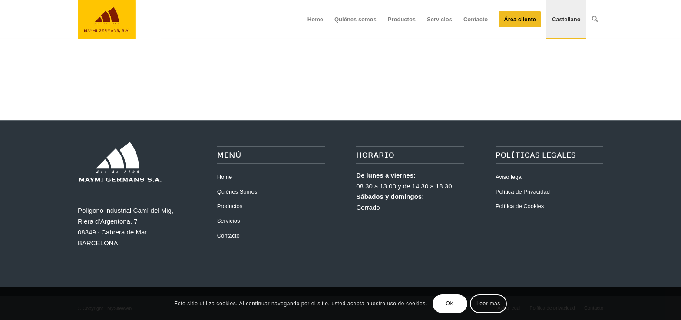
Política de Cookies (520, 206)
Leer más (488, 303)
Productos (230, 206)
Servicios (228, 221)
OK (450, 303)
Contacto (228, 235)
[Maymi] (119, 19)
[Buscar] (594, 19)
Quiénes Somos (237, 191)
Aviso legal (509, 177)
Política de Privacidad (523, 191)
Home (224, 177)
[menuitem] (315, 19)
